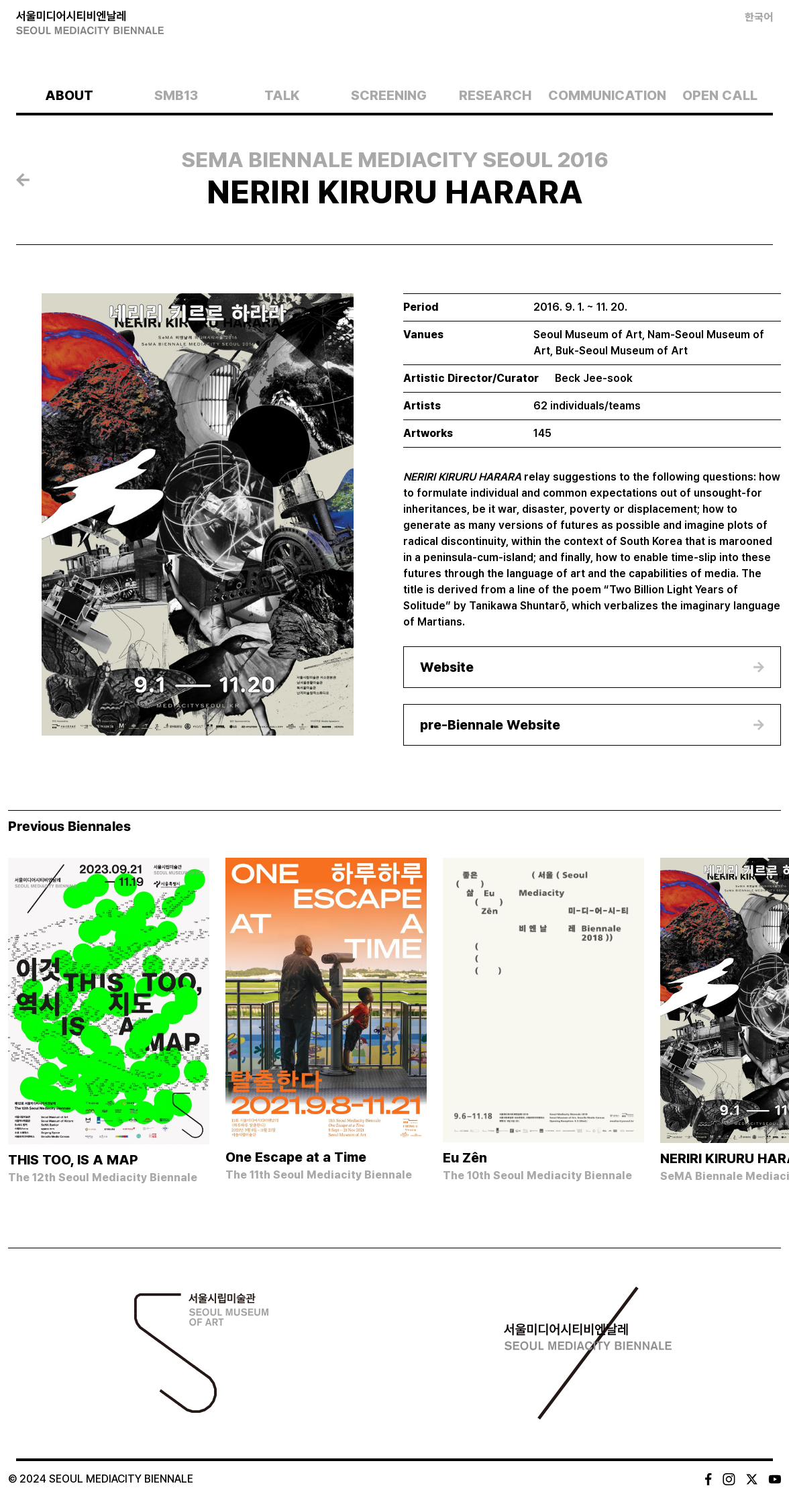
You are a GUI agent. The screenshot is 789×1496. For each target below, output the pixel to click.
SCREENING (389, 95)
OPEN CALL (719, 95)
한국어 (759, 17)
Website (447, 667)
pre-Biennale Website (490, 725)
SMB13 (176, 95)
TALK (282, 95)
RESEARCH (495, 95)
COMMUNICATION (607, 95)
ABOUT (69, 95)
